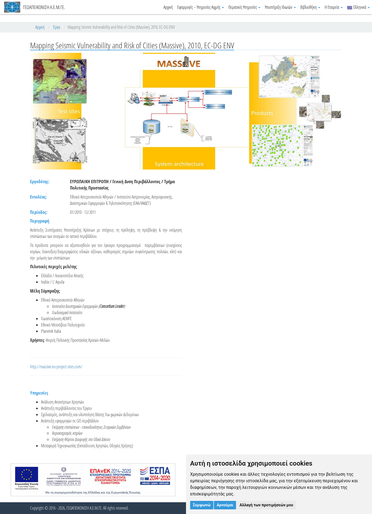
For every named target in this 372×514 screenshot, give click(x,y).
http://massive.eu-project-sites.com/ (56, 367)
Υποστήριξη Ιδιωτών (280, 7)
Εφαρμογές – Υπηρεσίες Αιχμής (200, 7)
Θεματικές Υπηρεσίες (244, 7)
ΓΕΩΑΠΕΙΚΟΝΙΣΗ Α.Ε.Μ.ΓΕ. (34, 7)
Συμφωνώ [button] (202, 505)
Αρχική (168, 7)
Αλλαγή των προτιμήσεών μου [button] (266, 505)
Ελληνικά (358, 7)
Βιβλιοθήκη (310, 7)
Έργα (56, 27)
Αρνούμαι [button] (225, 505)
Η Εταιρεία (334, 7)
